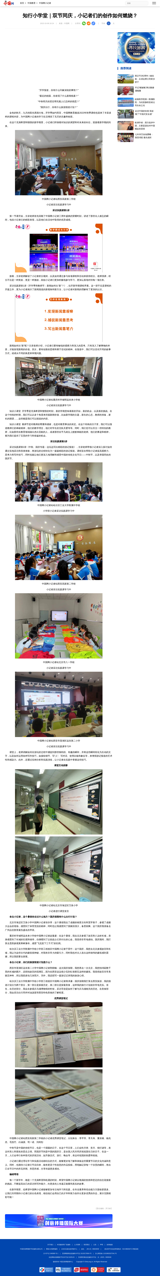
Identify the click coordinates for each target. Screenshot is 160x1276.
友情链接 (110, 1245)
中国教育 (32, 3)
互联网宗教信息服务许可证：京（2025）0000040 (94, 1257)
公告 (94, 1245)
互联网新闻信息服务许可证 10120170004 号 (77, 1253)
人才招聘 (77, 1245)
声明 (101, 1245)
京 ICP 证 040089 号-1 (50, 1253)
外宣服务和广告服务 (63, 1245)
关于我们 (50, 1245)
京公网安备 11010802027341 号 (106, 1253)
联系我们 (87, 1245)
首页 (22, 3)
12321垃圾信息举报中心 (69, 1249)
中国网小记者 (45, 3)
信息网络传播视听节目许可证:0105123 (61, 1257)
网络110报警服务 (52, 1249)
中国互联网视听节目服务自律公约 (31, 1249)
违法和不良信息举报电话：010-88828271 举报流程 (121, 1249)
